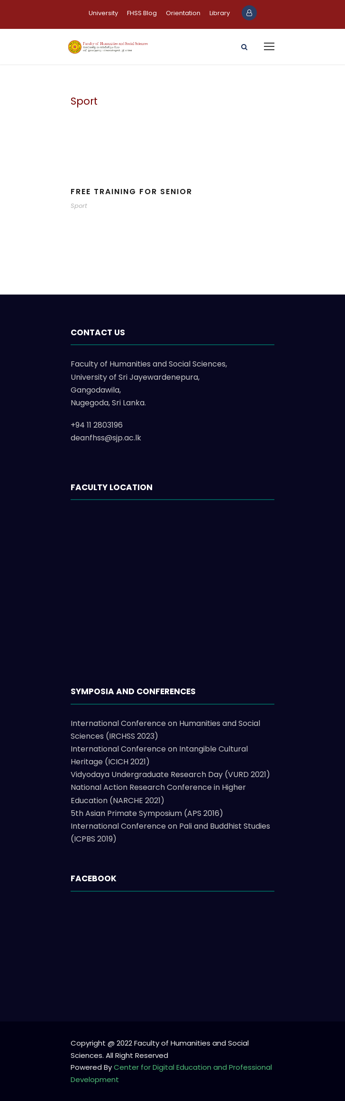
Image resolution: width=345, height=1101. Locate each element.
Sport (79, 205)
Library (219, 13)
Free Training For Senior (131, 191)
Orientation (183, 13)
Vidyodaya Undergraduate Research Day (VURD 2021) (170, 774)
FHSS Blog (142, 13)
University (103, 13)
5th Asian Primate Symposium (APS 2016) (147, 813)
